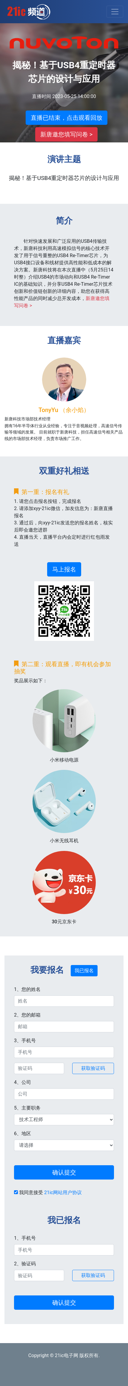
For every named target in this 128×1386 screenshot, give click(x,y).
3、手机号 (25, 1040)
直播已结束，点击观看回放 (66, 117)
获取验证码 (93, 1068)
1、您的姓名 (27, 989)
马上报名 (64, 569)
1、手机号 (25, 1238)
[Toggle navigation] (115, 12)
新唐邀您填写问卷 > (66, 134)
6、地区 (22, 1133)
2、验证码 (25, 1264)
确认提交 (64, 1172)
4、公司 (22, 1082)
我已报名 (84, 970)
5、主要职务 (27, 1108)
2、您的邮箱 (27, 1015)
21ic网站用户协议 (63, 1192)
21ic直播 (29, 11)
